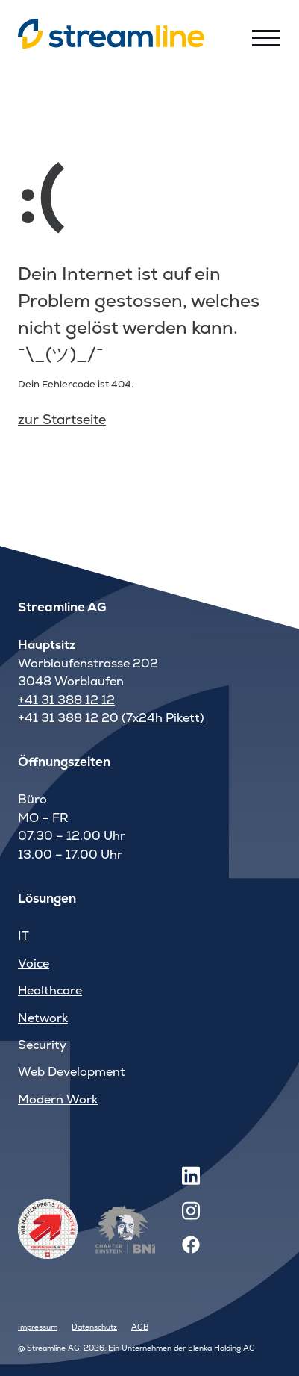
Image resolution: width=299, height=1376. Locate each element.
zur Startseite (62, 419)
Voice (33, 963)
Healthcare (50, 990)
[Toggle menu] (266, 37)
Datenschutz (94, 1327)
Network (43, 1018)
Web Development (71, 1072)
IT (23, 936)
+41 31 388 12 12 (66, 700)
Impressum (37, 1327)
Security (42, 1045)
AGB (139, 1327)
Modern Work (58, 1099)
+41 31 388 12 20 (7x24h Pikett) (111, 718)
